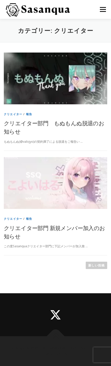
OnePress (77, 348)
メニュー (102, 9)
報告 (29, 114)
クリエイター (13, 114)
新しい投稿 (96, 265)
